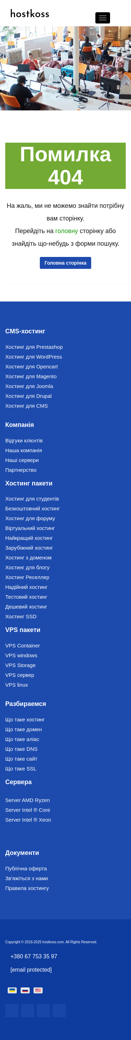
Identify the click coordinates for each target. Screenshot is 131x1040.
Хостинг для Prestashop (34, 347)
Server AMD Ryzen (27, 800)
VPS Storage (20, 665)
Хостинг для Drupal (28, 396)
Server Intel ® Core (27, 810)
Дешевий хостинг (26, 607)
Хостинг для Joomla (29, 386)
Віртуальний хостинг (30, 528)
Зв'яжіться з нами (26, 878)
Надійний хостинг (26, 587)
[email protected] (31, 970)
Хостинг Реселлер (27, 577)
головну (67, 230)
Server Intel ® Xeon (28, 820)
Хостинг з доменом (28, 557)
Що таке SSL (20, 768)
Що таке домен (23, 729)
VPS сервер (19, 675)
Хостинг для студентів (32, 499)
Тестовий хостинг (26, 597)
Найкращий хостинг (29, 538)
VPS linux (16, 685)
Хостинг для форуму (30, 518)
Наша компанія (23, 450)
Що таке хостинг (25, 719)
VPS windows (21, 655)
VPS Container (22, 645)
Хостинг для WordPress (33, 357)
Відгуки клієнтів (24, 440)
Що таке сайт (21, 759)
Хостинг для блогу (27, 567)
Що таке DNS (21, 749)
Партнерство (21, 470)
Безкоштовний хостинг (32, 508)
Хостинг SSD (21, 616)
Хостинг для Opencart (31, 366)
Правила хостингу (27, 888)
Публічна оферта (26, 868)
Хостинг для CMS (26, 406)
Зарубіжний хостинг (29, 548)
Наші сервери (22, 460)
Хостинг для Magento (31, 376)
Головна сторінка (65, 263)
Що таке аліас (22, 739)
